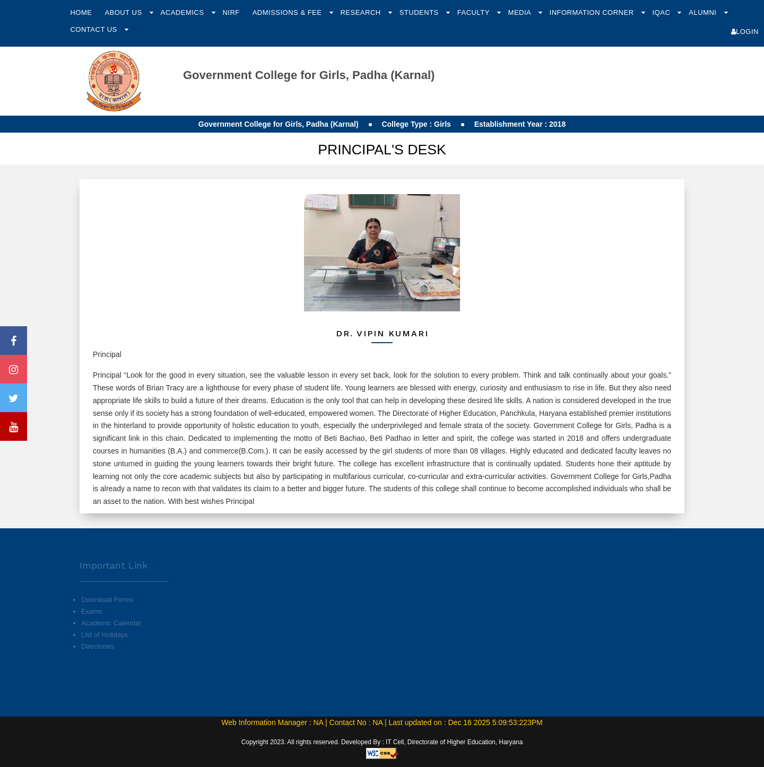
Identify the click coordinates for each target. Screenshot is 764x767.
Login (745, 32)
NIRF (230, 12)
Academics (183, 12)
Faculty (474, 12)
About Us (124, 12)
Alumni (703, 12)
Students (420, 12)
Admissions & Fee (288, 12)
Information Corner (593, 12)
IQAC (663, 12)
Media (520, 12)
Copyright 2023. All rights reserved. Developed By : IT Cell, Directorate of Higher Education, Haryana (382, 742)
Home (81, 12)
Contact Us (94, 29)
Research (361, 12)
